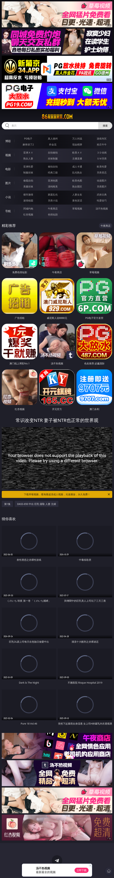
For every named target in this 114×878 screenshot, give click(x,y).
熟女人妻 (28, 158)
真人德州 (53, 138)
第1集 (7, 504)
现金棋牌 (77, 144)
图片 (8, 183)
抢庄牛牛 (102, 144)
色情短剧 (53, 214)
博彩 (8, 141)
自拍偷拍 (53, 152)
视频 (8, 155)
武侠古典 (102, 194)
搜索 (105, 125)
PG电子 (28, 138)
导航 (8, 211)
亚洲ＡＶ (28, 152)
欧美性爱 (102, 166)
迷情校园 (28, 200)
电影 (8, 169)
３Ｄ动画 (102, 152)
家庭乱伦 (53, 194)
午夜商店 (53, 208)
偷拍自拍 (53, 166)
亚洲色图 (53, 180)
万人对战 (77, 138)
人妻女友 (77, 194)
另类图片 (102, 186)
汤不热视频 (102, 208)
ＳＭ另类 (102, 158)
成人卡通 (77, 166)
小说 (8, 197)
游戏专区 (102, 138)
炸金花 (52, 144)
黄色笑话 (77, 200)
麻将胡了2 (28, 144)
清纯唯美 (53, 186)
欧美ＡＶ (77, 152)
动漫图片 (102, 180)
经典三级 (53, 172)
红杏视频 (28, 214)
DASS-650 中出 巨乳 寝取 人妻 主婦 (36, 504)
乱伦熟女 (77, 172)
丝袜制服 (53, 158)
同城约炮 (28, 208)
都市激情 (28, 194)
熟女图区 (77, 186)
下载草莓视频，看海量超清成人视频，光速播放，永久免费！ (67, 494)
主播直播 (77, 158)
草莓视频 (77, 208)
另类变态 (102, 172)
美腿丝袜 (28, 186)
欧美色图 (77, 180)
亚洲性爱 (28, 166)
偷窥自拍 (28, 180)
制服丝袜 (28, 172)
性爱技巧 (102, 200)
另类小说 (53, 200)
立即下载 (81, 870)
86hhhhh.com (57, 116)
